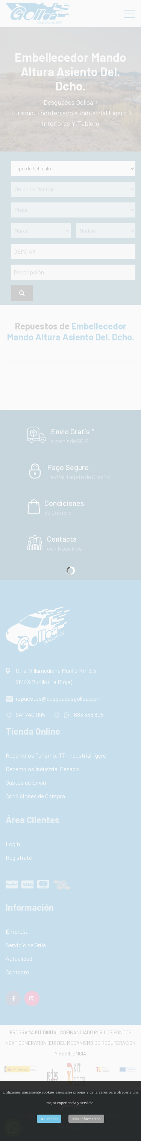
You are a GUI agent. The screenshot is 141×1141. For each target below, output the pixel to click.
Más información (86, 1118)
